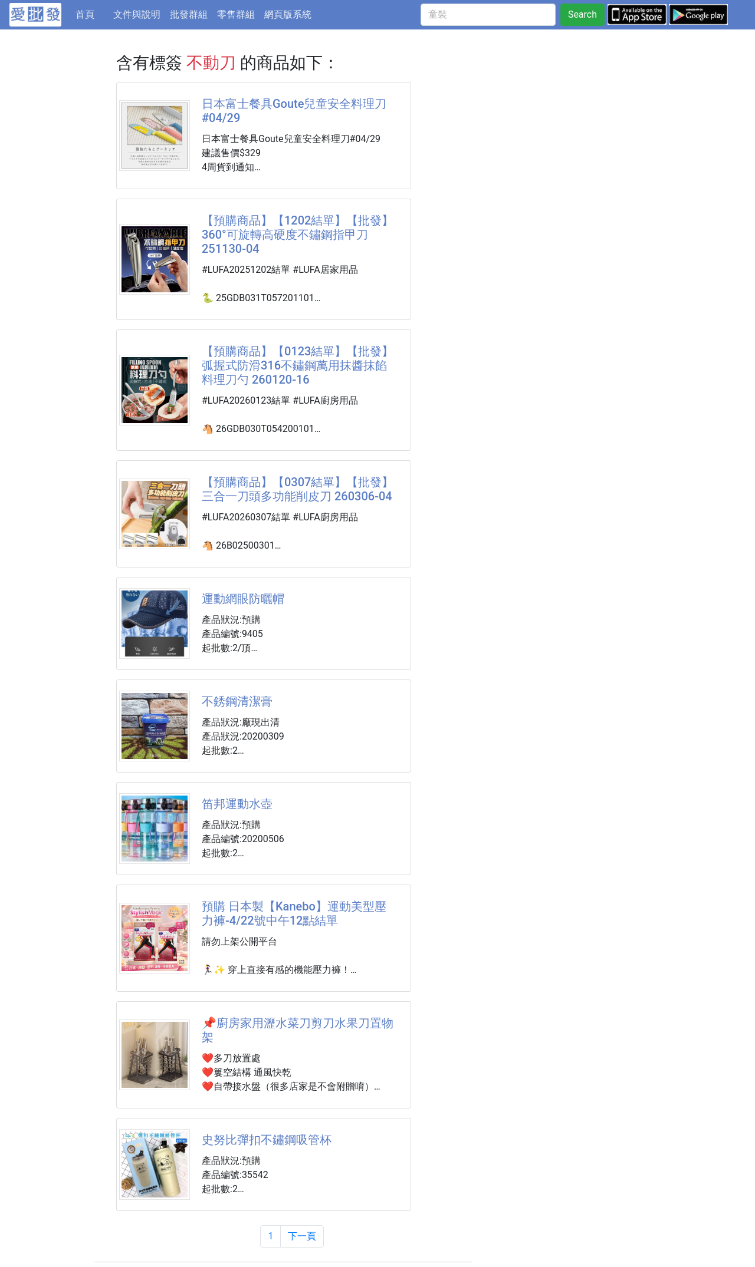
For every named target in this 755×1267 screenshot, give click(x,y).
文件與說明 (136, 14)
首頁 (92, 13)
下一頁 (302, 1236)
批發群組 (189, 14)
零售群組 (236, 14)
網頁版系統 (287, 14)
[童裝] (488, 15)
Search (582, 14)
